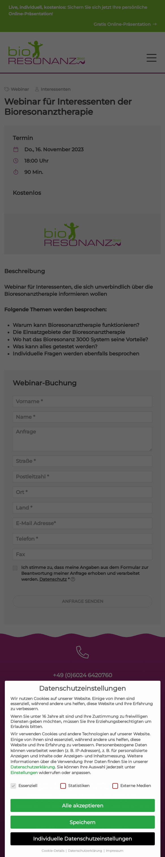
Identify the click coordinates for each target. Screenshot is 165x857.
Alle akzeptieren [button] (82, 810)
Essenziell (23, 790)
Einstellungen (24, 777)
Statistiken (74, 790)
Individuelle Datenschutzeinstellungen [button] (82, 844)
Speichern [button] (82, 827)
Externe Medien (131, 790)
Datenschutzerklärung (32, 772)
